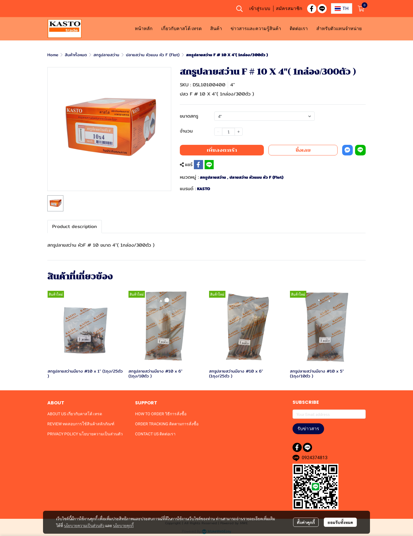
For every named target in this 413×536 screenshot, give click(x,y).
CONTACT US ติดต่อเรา (155, 434)
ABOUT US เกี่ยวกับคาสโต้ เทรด (74, 414)
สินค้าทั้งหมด (76, 55)
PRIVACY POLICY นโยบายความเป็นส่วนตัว (85, 434)
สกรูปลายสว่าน (106, 55)
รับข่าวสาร (308, 428)
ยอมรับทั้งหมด (340, 522)
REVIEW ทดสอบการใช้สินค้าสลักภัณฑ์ (80, 424)
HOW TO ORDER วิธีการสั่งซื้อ (160, 414)
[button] (239, 8)
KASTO (203, 189)
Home (52, 55)
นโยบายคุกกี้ (123, 525)
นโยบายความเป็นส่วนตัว (84, 525)
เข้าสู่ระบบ (259, 8)
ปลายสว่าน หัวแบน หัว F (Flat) (153, 55)
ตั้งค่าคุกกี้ (306, 522)
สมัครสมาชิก (289, 8)
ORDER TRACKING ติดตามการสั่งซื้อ (166, 424)
